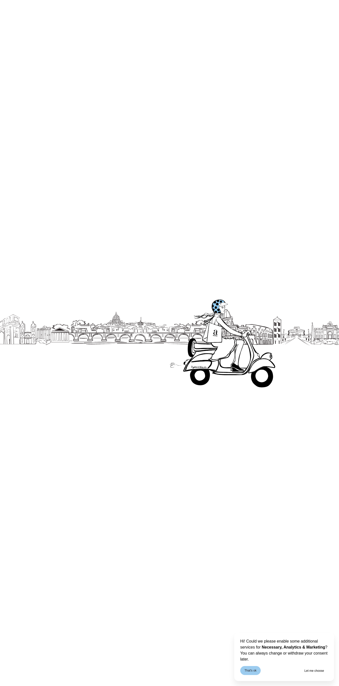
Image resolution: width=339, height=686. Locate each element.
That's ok (250, 670)
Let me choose (314, 671)
